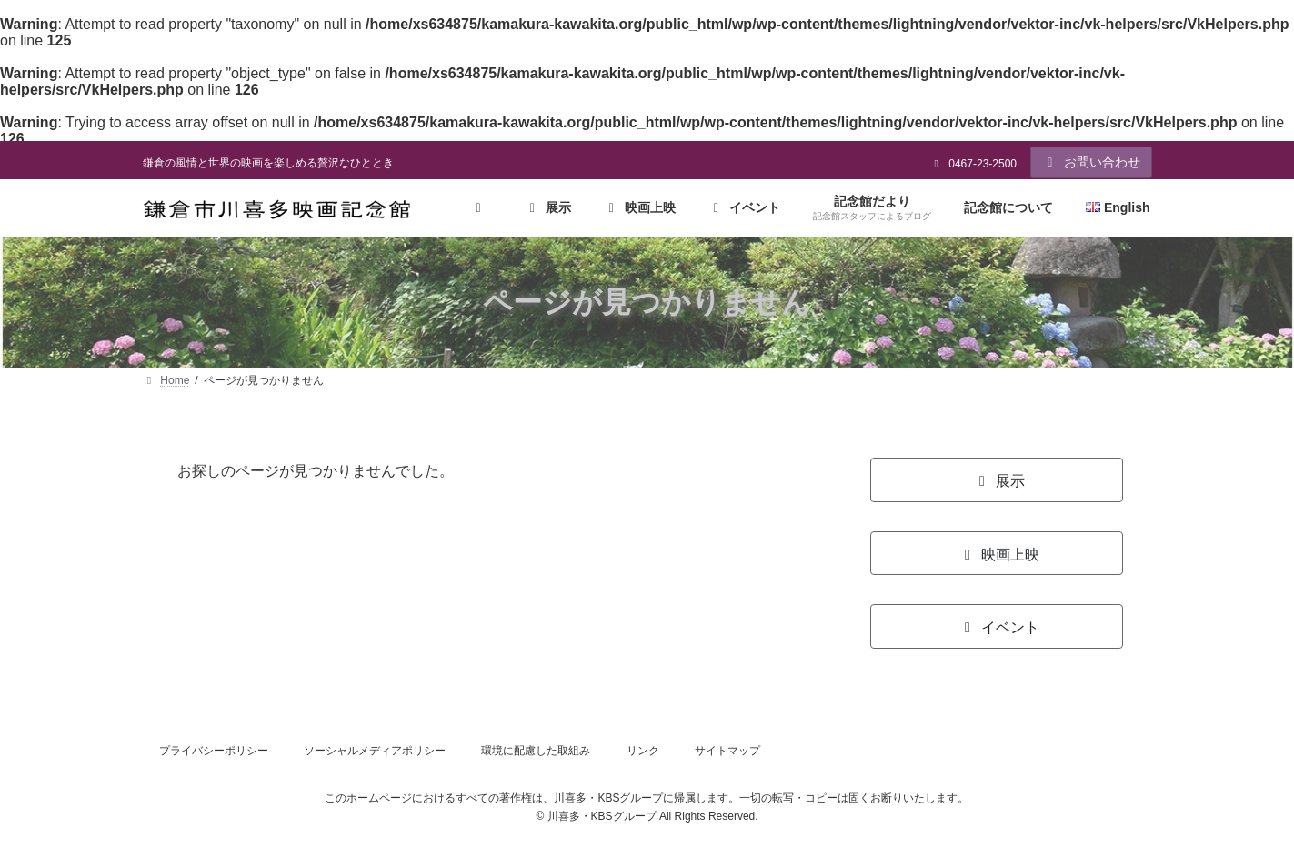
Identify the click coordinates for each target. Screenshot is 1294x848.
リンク (643, 750)
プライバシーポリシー (213, 750)
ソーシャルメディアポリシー (375, 750)
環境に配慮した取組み (535, 750)
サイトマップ (727, 750)
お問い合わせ (1091, 162)
